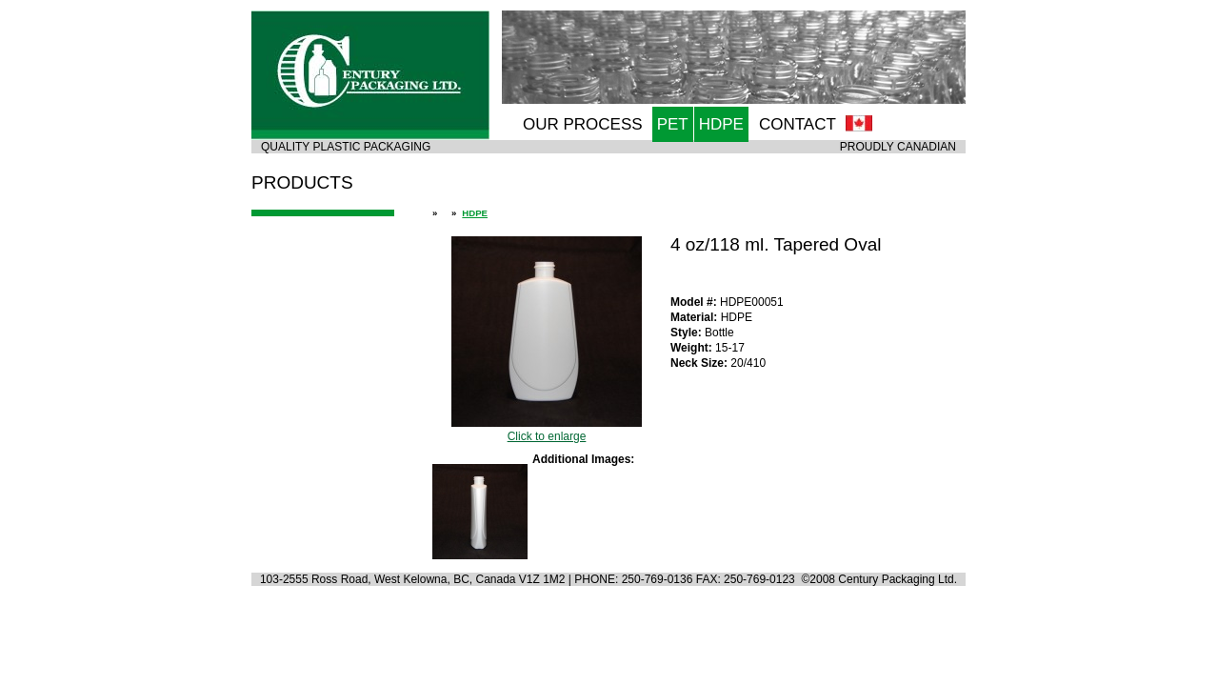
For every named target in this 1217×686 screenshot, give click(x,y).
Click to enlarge (546, 429)
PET (672, 124)
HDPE (721, 124)
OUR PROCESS (583, 124)
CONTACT (797, 124)
